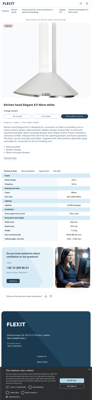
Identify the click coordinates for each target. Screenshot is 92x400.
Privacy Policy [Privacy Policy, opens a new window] (17, 383)
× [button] (89, 369)
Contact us (13, 281)
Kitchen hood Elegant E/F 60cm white (78, 11)
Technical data (10, 158)
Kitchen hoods (14, 11)
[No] (51, 296)
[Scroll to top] (8, 3)
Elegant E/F (62, 11)
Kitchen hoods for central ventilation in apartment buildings (37, 11)
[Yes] (46, 296)
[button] (31, 396)
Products (5, 11)
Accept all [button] (71, 381)
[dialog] (46, 383)
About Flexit (42, 362)
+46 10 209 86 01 (18, 268)
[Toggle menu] (87, 3)
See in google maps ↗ (16, 338)
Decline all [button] (72, 386)
